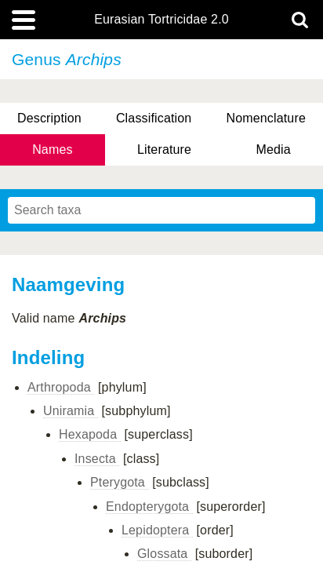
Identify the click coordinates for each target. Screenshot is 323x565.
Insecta (96, 458)
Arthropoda (60, 387)
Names (52, 149)
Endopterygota (149, 506)
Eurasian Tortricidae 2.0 (161, 19)
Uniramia (70, 410)
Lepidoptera (157, 530)
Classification (154, 118)
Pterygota (119, 482)
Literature (164, 149)
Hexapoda (90, 434)
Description (49, 118)
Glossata (164, 553)
